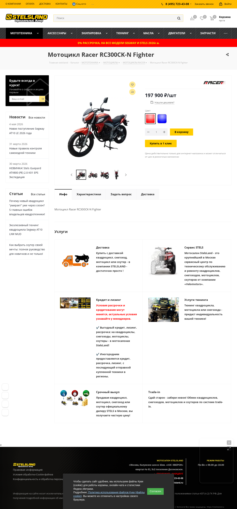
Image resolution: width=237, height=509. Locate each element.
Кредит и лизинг (108, 300)
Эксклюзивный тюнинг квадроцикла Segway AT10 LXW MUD (25, 229)
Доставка (102, 247)
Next (125, 174)
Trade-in (154, 392)
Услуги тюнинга (196, 300)
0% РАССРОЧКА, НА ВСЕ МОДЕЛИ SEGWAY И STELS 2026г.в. (118, 43)
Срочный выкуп (108, 392)
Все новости (37, 117)
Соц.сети (79, 4)
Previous (71, 174)
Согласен (155, 491)
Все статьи (38, 194)
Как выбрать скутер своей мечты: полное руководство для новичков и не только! (27, 249)
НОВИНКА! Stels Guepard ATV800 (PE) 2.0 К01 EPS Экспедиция (25, 172)
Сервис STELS (193, 247)
